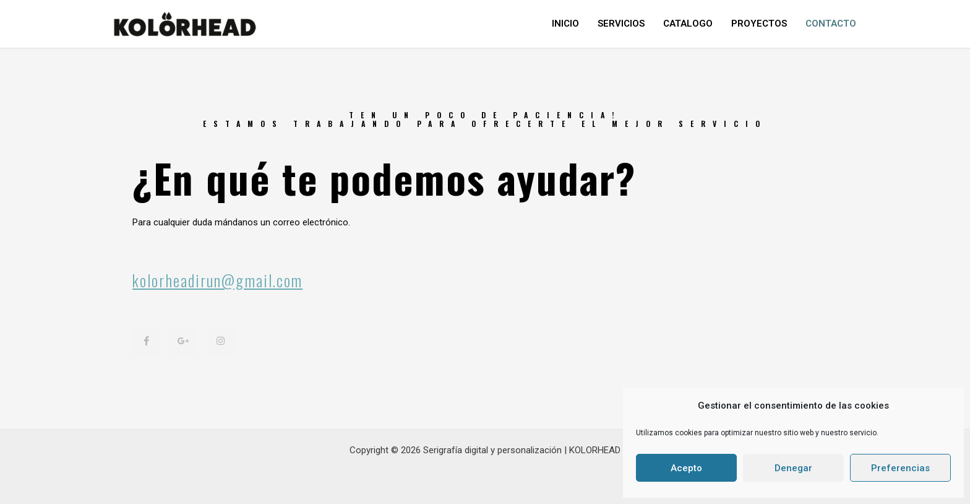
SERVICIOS (621, 23)
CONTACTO (830, 23)
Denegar (793, 468)
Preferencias (900, 468)
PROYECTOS (759, 23)
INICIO (565, 23)
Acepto (686, 468)
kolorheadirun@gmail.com (217, 280)
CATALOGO (688, 23)
